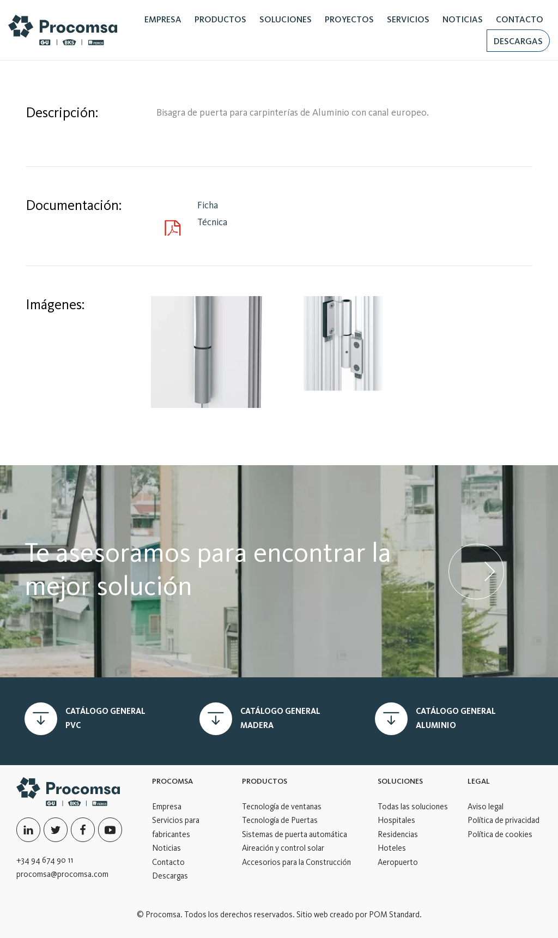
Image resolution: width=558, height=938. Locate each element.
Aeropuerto (398, 862)
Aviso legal (486, 806)
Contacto (168, 862)
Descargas (170, 876)
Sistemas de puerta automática (294, 834)
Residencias (398, 834)
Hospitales (396, 820)
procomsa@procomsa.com (62, 874)
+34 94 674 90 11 (44, 860)
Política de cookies (500, 834)
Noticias (166, 848)
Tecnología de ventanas (282, 806)
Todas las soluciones (413, 806)
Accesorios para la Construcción (296, 862)
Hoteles (392, 848)
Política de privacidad (503, 820)
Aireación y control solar (283, 848)
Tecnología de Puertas (280, 820)
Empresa (166, 806)
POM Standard (394, 914)
